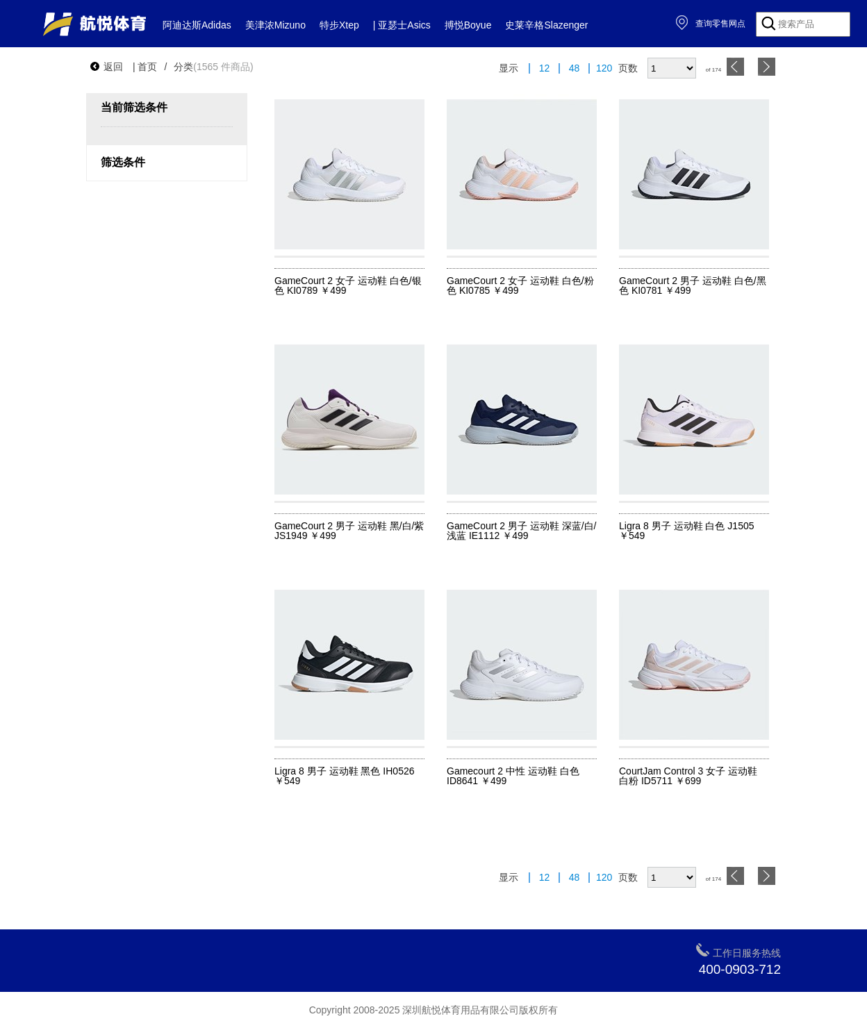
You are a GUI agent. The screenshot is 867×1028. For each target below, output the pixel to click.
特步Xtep (339, 25)
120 (604, 68)
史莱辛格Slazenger (546, 25)
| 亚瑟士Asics (402, 25)
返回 (106, 66)
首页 (147, 66)
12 (544, 68)
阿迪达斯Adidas (197, 25)
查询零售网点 (710, 23)
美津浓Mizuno (275, 25)
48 (574, 68)
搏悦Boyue (468, 25)
